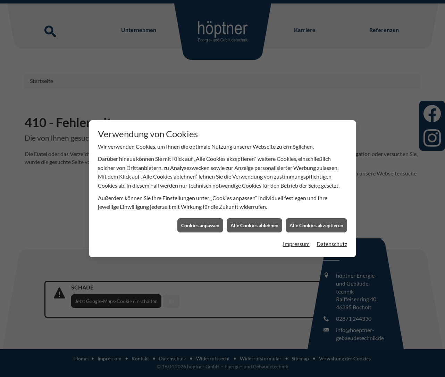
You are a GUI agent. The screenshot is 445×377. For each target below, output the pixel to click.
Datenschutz (332, 240)
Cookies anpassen (200, 222)
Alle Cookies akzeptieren (316, 222)
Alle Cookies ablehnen (254, 222)
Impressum (296, 240)
